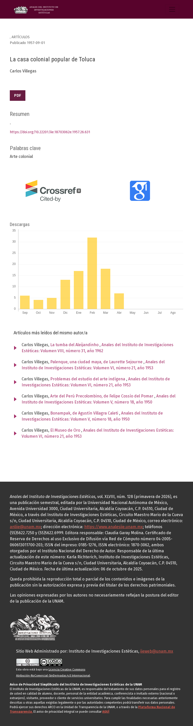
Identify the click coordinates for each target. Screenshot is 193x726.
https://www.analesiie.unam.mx (113, 526)
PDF (17, 95)
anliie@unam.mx (25, 526)
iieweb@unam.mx (156, 651)
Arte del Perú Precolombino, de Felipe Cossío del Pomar (102, 396)
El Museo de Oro (65, 430)
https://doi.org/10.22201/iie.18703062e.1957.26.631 (50, 132)
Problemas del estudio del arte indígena (88, 379)
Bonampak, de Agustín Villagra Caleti (84, 413)
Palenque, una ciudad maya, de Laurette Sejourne (96, 361)
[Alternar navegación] (172, 9)
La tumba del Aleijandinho (75, 344)
